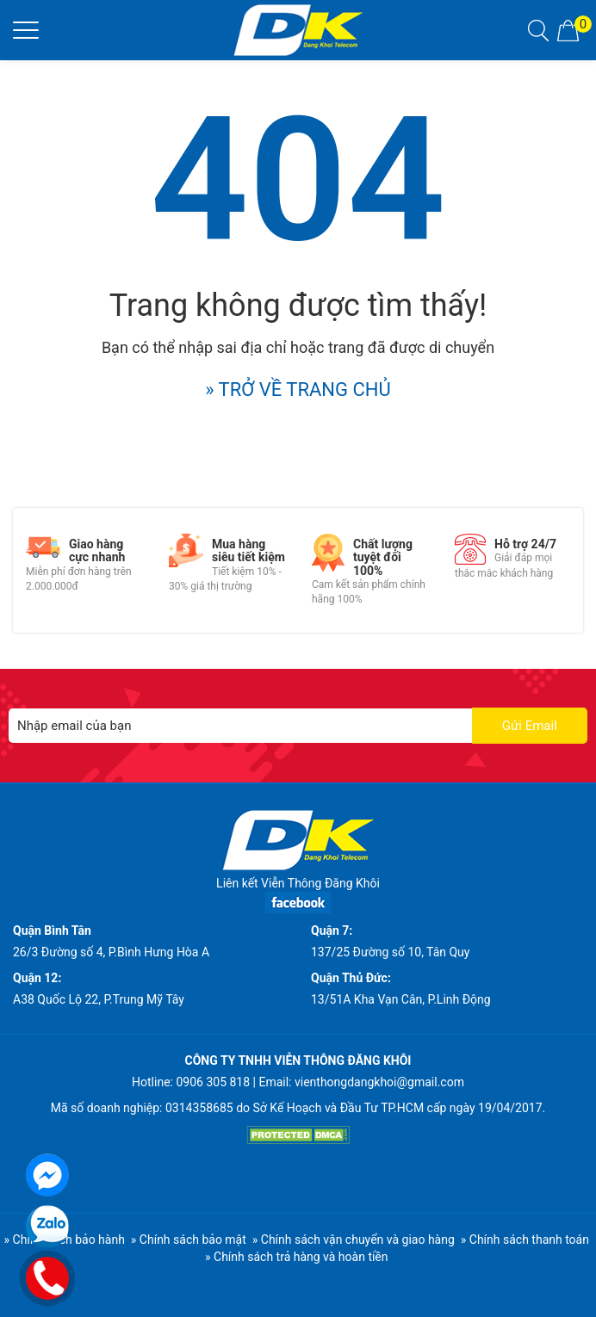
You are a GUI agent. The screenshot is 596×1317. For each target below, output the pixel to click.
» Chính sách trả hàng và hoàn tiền (296, 1257)
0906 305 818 (213, 1082)
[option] (84, 564)
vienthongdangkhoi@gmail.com (379, 1082)
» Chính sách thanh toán (525, 1239)
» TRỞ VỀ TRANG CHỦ (298, 389)
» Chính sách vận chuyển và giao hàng (353, 1239)
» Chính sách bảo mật (188, 1239)
